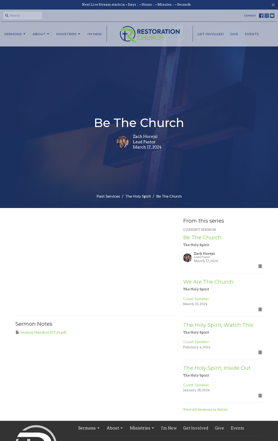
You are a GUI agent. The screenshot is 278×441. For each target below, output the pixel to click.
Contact (250, 15)
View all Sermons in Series (205, 409)
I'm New (94, 34)
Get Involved (211, 34)
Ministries (68, 34)
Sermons (15, 34)
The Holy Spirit (138, 196)
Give (234, 34)
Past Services (108, 196)
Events (252, 34)
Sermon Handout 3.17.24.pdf (40, 332)
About (41, 34)
